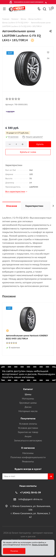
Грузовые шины (28, 402)
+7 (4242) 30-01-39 (30, 492)
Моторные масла (28, 411)
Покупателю (28, 418)
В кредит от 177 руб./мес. (18, 133)
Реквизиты (28, 461)
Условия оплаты (28, 423)
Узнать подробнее (40, 545)
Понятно (14, 551)
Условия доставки (28, 428)
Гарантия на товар (28, 432)
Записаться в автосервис (28, 440)
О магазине (28, 447)
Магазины (28, 453)
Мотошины (28, 398)
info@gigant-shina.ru (30, 499)
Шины (28, 394)
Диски (28, 407)
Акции (28, 436)
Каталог (28, 389)
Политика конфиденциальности (28, 457)
